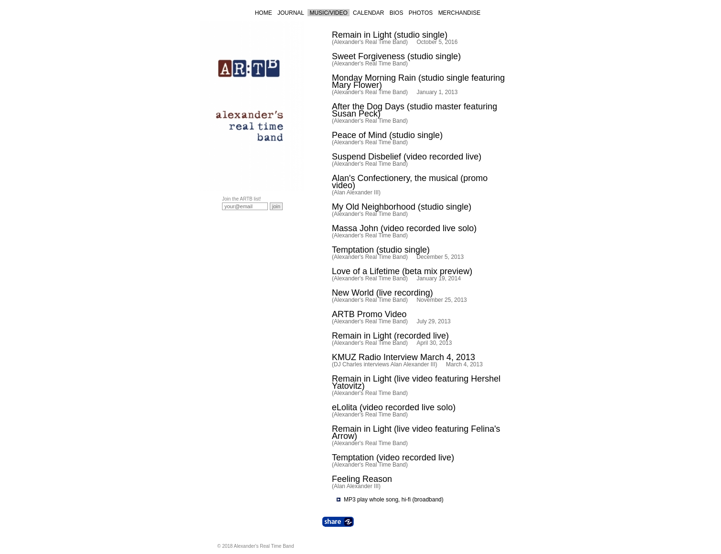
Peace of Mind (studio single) (387, 135)
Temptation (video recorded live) (393, 457)
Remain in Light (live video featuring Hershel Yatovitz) (416, 382)
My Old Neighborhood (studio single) (401, 207)
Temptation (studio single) (381, 250)
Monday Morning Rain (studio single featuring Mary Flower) (418, 81)
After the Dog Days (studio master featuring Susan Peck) (414, 110)
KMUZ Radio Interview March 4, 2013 (403, 357)
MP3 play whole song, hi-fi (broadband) (394, 499)
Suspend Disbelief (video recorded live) (406, 156)
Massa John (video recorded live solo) (404, 228)
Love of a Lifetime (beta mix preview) (402, 271)
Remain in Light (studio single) (389, 35)
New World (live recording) (382, 293)
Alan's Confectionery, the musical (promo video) (410, 181)
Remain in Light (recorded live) (390, 336)
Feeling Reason (362, 479)
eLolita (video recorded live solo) (394, 407)
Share (338, 522)
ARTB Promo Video (369, 314)
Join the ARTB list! (241, 199)
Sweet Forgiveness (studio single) (396, 56)
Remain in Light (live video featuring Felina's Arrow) (416, 432)
